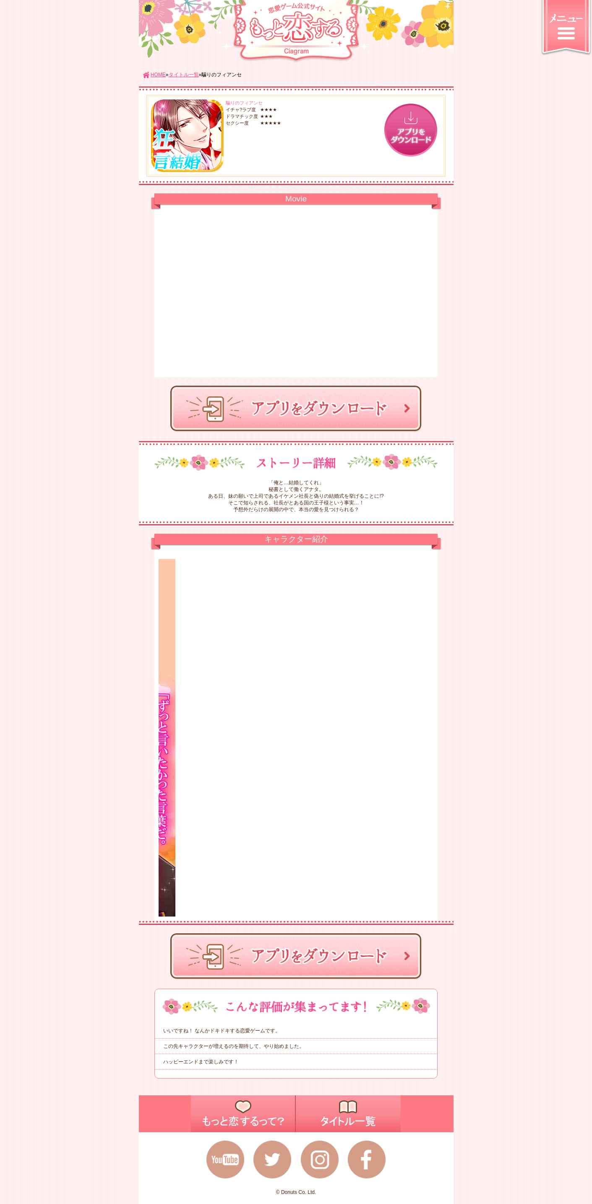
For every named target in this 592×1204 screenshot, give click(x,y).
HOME (158, 75)
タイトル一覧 (184, 75)
